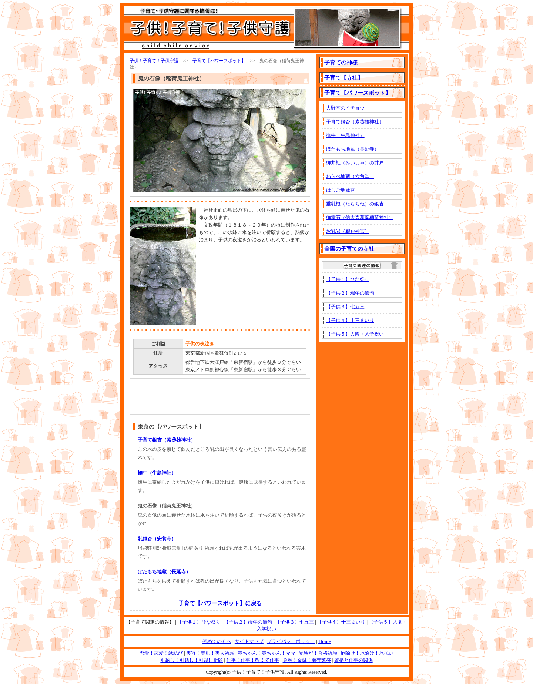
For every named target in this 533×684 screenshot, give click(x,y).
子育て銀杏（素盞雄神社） (166, 440)
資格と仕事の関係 (353, 660)
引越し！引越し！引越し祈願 (191, 660)
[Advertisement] (242, 257)
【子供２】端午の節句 (350, 293)
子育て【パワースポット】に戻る (220, 603)
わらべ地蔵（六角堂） (350, 176)
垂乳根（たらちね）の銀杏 (355, 204)
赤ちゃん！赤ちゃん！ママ (266, 653)
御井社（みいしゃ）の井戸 (355, 162)
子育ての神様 (341, 63)
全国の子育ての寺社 (349, 249)
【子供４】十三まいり (350, 320)
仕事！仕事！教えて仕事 (252, 660)
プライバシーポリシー (291, 641)
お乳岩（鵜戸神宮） (347, 231)
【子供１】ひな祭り (347, 279)
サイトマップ (249, 641)
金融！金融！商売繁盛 (307, 660)
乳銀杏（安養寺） (157, 539)
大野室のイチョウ (345, 108)
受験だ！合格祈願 (318, 653)
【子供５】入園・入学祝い (355, 334)
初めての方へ (216, 641)
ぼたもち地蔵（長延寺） (164, 571)
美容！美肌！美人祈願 (210, 653)
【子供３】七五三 (345, 306)
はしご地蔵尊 (340, 190)
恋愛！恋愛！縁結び (161, 653)
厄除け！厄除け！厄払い (367, 653)
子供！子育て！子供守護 (154, 60)
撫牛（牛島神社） (157, 473)
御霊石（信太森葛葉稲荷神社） (359, 217)
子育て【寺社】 (343, 78)
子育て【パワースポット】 (219, 60)
